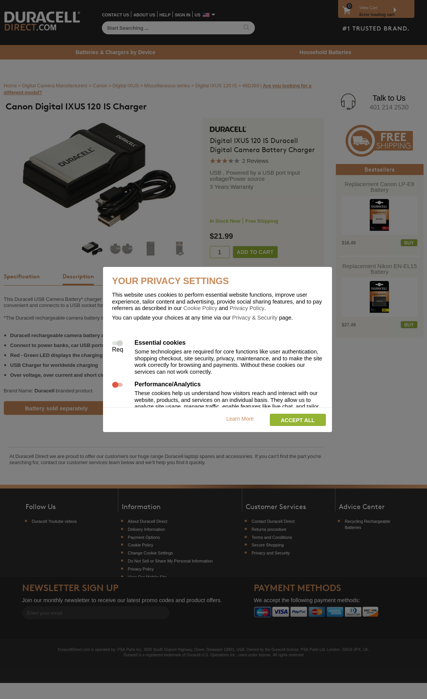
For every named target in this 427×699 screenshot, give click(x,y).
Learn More (240, 418)
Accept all (298, 420)
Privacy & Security (254, 317)
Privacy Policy (247, 308)
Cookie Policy (201, 308)
